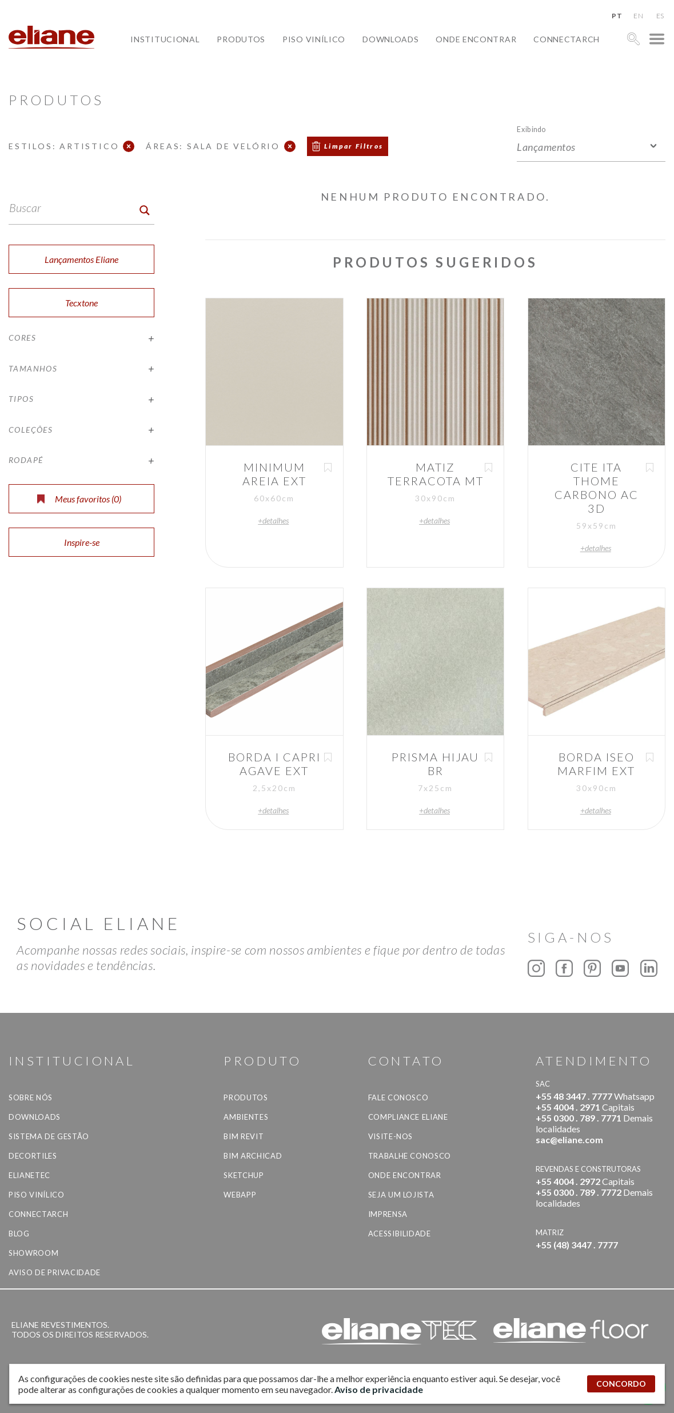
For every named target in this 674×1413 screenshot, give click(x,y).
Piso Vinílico (313, 39)
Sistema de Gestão (49, 1136)
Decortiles (33, 1155)
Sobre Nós (31, 1097)
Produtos (241, 39)
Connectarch (566, 39)
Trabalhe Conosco (409, 1155)
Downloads (390, 39)
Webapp (240, 1194)
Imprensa (388, 1214)
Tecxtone (81, 302)
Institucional (165, 39)
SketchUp (244, 1175)
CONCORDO (621, 1383)
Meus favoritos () (79, 498)
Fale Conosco (398, 1097)
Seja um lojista (401, 1194)
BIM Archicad (253, 1155)
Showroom (33, 1253)
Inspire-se (81, 542)
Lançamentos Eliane (81, 259)
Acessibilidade (399, 1233)
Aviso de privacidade (55, 1272)
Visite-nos (390, 1136)
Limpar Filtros (354, 146)
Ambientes (246, 1116)
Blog (19, 1233)
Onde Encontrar (476, 39)
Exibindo (531, 129)
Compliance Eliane (408, 1116)
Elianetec (29, 1175)
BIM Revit (244, 1136)
